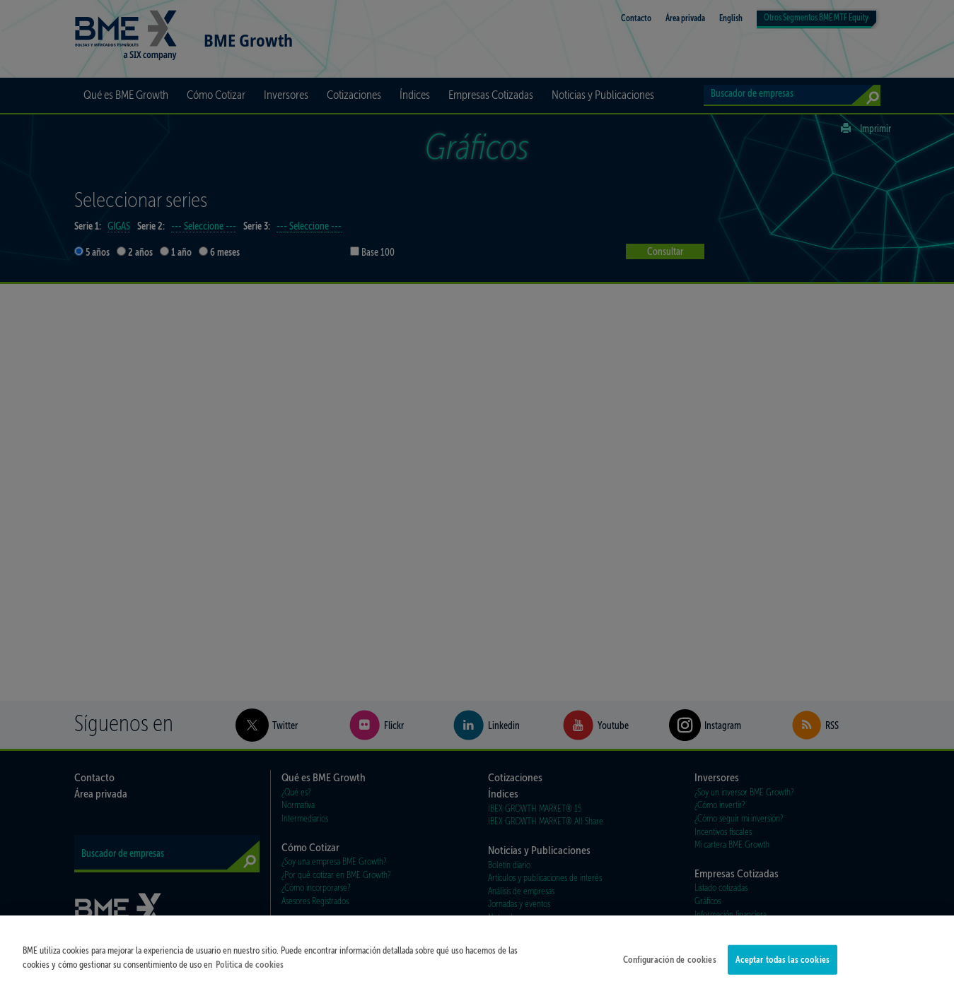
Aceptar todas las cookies (782, 964)
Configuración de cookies (669, 964)
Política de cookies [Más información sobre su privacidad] (250, 969)
